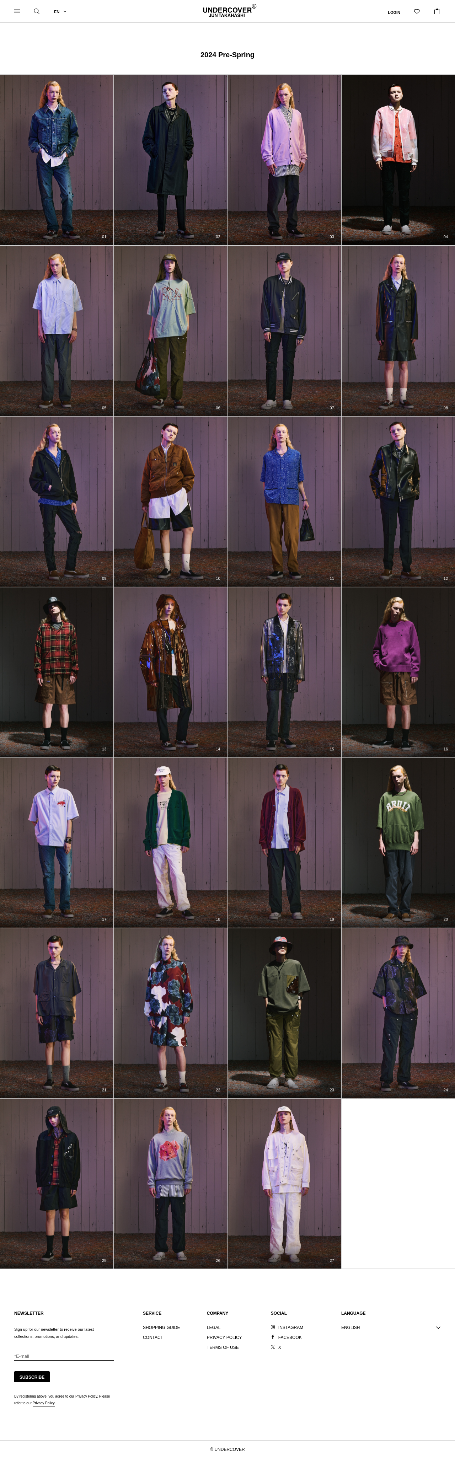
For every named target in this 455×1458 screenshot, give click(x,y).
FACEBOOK (290, 1337)
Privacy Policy (44, 1403)
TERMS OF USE (223, 1347)
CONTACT (153, 1337)
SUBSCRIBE (32, 1377)
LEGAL (214, 1327)
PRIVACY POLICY (224, 1337)
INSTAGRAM (290, 1327)
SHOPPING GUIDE (161, 1327)
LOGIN (394, 12)
